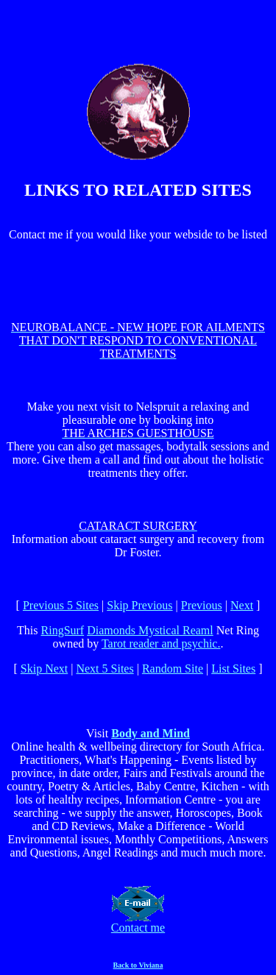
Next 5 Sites (104, 668)
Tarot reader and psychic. (161, 643)
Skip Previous (139, 605)
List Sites (233, 668)
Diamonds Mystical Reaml (150, 630)
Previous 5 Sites (61, 605)
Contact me (138, 922)
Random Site (172, 668)
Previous (201, 605)
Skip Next (44, 668)
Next (241, 605)
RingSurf (63, 630)
